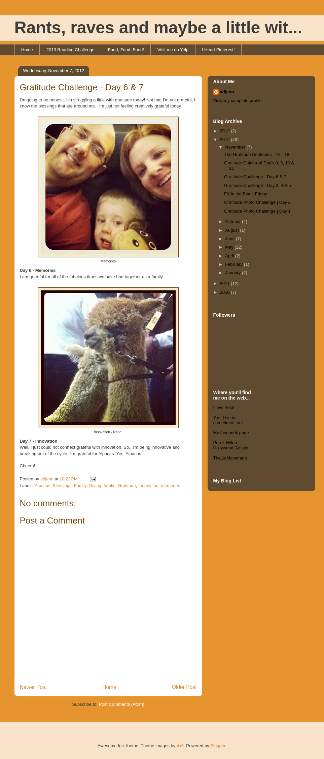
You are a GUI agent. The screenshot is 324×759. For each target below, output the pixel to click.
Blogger (217, 745)
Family (80, 485)
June (230, 238)
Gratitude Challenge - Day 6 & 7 (255, 176)
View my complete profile (237, 100)
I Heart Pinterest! (218, 49)
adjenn (227, 91)
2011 (225, 283)
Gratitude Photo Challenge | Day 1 (257, 211)
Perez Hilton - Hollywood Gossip (230, 445)
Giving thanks (102, 485)
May (230, 247)
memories (170, 485)
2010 (225, 292)
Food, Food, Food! (126, 49)
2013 (225, 130)
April (230, 255)
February (234, 264)
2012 (225, 139)
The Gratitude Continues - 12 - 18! (257, 154)
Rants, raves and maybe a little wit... (158, 27)
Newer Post (33, 687)
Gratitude (127, 485)
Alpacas (42, 485)
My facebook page (231, 432)
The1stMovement (230, 458)
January (233, 272)
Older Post (184, 687)
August (232, 230)
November (236, 147)
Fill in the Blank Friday (245, 193)
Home (27, 49)
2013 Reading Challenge (70, 49)
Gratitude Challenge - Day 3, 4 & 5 (257, 185)
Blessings (62, 485)
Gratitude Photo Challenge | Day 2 (257, 202)
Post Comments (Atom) (121, 704)
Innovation (148, 485)
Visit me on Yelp (172, 49)
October (233, 221)
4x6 (180, 745)
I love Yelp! (224, 407)
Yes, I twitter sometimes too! (228, 420)
